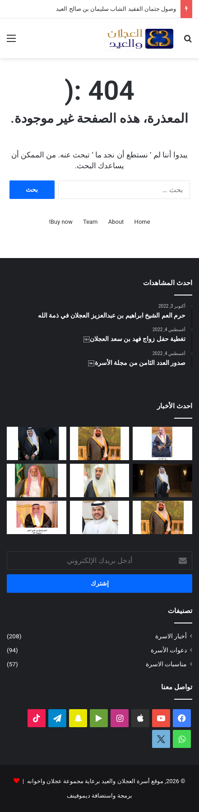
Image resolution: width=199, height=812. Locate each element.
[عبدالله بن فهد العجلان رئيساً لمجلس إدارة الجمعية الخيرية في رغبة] (100, 480)
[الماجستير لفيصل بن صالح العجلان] (162, 480)
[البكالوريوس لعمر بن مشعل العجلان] (36, 443)
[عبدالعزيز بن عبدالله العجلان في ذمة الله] (162, 443)
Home (142, 221)
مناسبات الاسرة (166, 664)
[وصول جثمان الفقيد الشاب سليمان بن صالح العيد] (100, 443)
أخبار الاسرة (171, 636)
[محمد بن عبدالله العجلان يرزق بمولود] (100, 517)
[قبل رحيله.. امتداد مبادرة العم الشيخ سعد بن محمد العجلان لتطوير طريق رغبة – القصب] (36, 480)
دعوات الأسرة (169, 650)
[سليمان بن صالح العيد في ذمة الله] (162, 517)
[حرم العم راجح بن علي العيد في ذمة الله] (36, 517)
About (116, 221)
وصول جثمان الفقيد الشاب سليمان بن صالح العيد (116, 8)
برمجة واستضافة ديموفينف (99, 795)
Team (90, 221)
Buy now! (60, 221)
